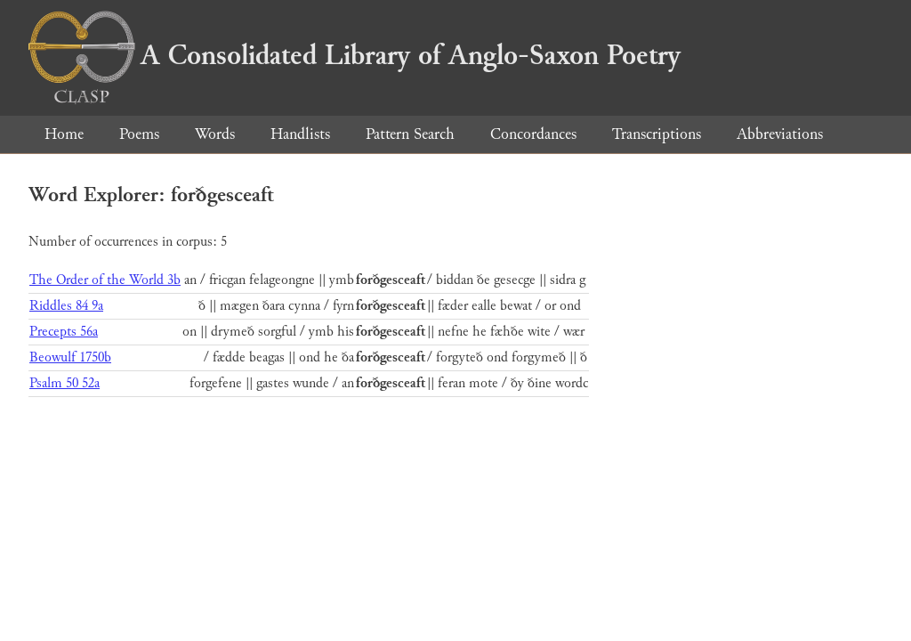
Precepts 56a (63, 331)
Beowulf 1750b (70, 357)
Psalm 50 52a (64, 383)
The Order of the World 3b (105, 280)
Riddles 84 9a (66, 306)
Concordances (533, 134)
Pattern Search (410, 134)
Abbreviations (780, 134)
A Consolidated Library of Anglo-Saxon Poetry (354, 55)
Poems (139, 134)
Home (64, 134)
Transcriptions (656, 134)
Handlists (300, 134)
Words (215, 134)
